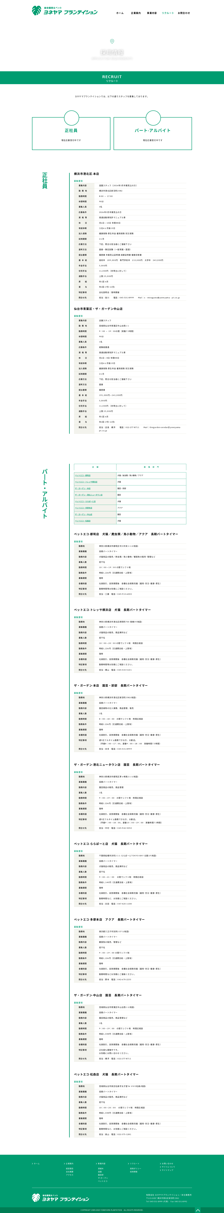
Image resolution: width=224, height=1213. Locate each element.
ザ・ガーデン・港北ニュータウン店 (88, 495)
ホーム (37, 1163)
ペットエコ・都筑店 (82, 475)
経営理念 (70, 1168)
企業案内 (69, 1163)
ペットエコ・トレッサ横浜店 (86, 482)
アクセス (70, 1175)
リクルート (134, 1163)
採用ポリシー (135, 1168)
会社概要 (70, 1172)
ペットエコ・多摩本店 (83, 508)
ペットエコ (103, 1181)
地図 (136, 546)
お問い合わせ (167, 1163)
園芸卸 (101, 1175)
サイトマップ (167, 1170)
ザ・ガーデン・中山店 (83, 514)
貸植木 (101, 1168)
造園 (100, 1172)
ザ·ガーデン (103, 1178)
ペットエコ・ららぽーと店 (85, 501)
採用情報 (134, 1172)
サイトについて (168, 1167)
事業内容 (101, 1163)
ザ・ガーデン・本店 (82, 488)
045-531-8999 (156, 1201)
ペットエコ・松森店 (82, 521)
